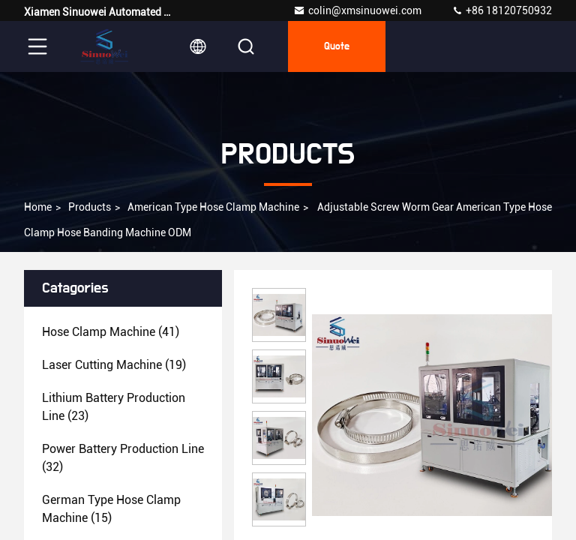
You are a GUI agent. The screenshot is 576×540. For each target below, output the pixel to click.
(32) (123, 458)
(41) (110, 332)
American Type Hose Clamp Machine (213, 207)
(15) (111, 509)
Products (89, 207)
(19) (114, 365)
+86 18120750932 (502, 10)
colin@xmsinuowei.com (357, 10)
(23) (113, 407)
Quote (337, 46)
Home (38, 207)
